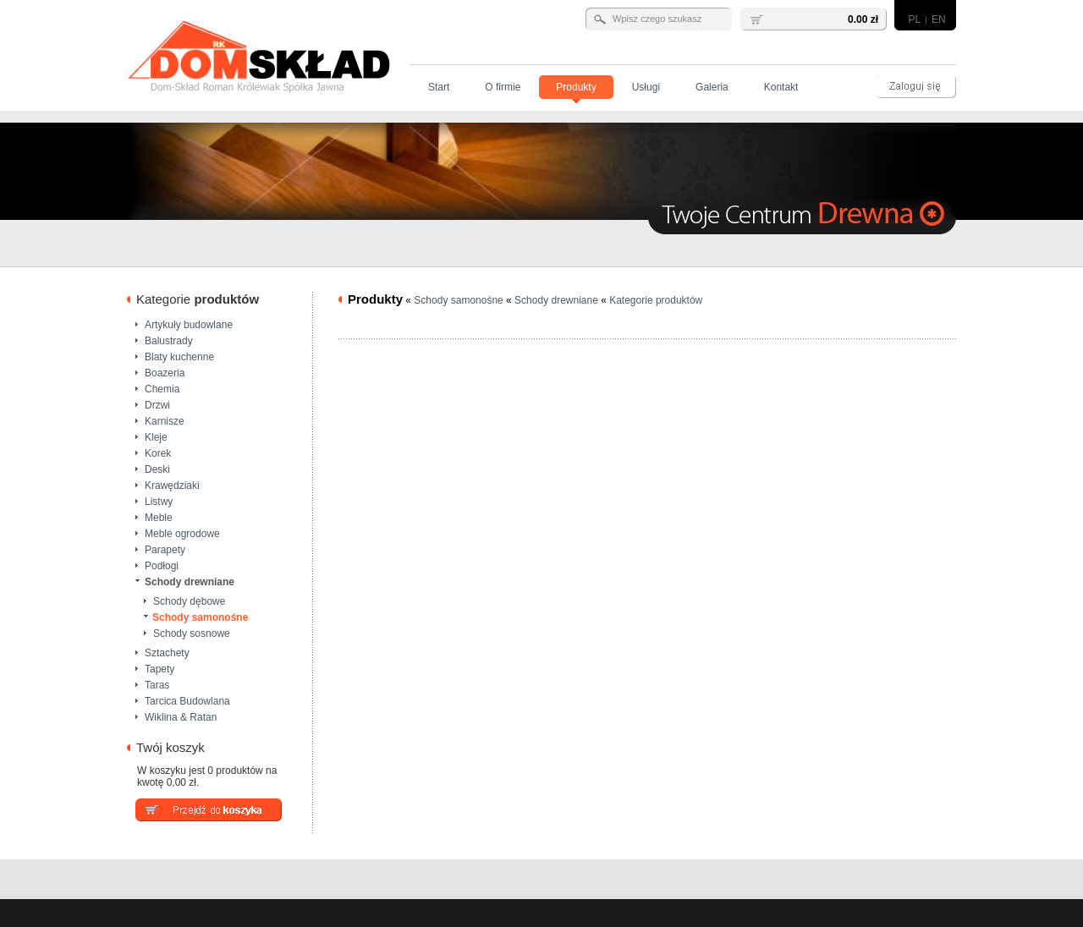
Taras (157, 684)
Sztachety (167, 652)
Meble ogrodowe (182, 533)
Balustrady (169, 340)
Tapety (159, 668)
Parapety (165, 549)
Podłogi (162, 565)
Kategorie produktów (655, 300)
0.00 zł (863, 19)
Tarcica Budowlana (187, 700)
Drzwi (157, 404)
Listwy (159, 501)
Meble (159, 517)
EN (939, 19)
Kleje (156, 436)
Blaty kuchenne (179, 356)
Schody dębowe (189, 600)
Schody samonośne (200, 617)
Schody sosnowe (191, 633)
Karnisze (164, 420)
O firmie (502, 87)
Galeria (711, 87)
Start (438, 87)
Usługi (646, 87)
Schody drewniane (189, 581)
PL (914, 19)
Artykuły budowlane (189, 324)
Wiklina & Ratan (181, 716)
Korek (158, 452)
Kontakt (781, 87)
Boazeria (164, 372)
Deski (157, 469)
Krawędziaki (172, 485)
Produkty (576, 87)
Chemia (162, 388)
